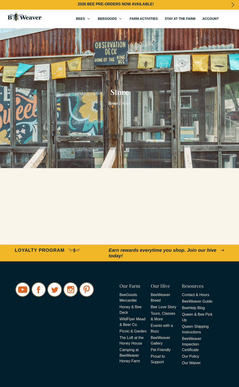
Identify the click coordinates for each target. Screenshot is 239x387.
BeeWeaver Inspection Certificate (191, 344)
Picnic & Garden (133, 331)
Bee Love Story (163, 307)
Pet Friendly (161, 350)
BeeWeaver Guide (197, 301)
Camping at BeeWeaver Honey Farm (130, 355)
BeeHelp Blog (193, 308)
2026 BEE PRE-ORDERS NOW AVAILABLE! (116, 4)
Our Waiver (191, 363)
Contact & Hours (195, 295)
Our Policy (190, 356)
